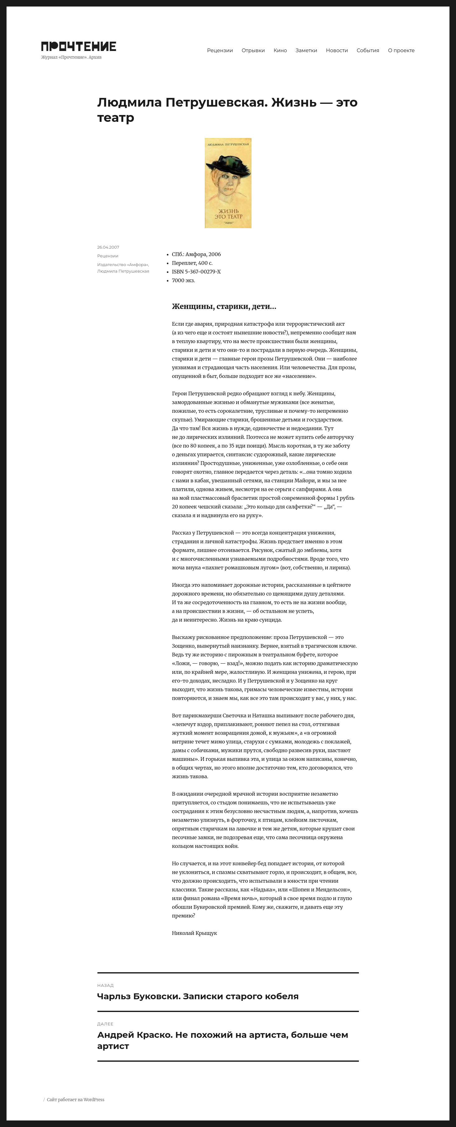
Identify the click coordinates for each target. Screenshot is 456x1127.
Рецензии (220, 50)
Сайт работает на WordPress (75, 1099)
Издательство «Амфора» (122, 264)
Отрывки (253, 50)
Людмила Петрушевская (123, 271)
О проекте (401, 50)
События (368, 50)
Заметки (306, 50)
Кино (280, 50)
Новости (337, 50)
